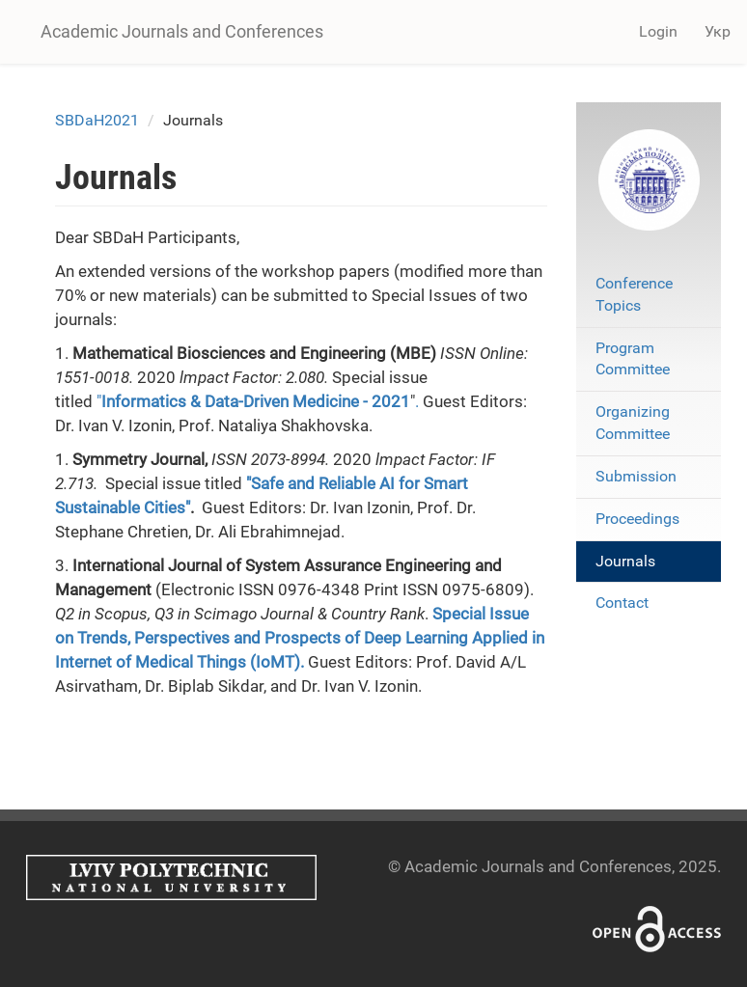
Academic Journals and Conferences (182, 31)
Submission (636, 476)
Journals (625, 561)
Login (658, 31)
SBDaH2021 (97, 120)
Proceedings (637, 518)
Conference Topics (634, 294)
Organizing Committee (632, 422)
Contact (622, 602)
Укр (718, 31)
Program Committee (632, 359)
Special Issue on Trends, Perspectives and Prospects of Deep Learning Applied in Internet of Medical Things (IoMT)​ (299, 638)
